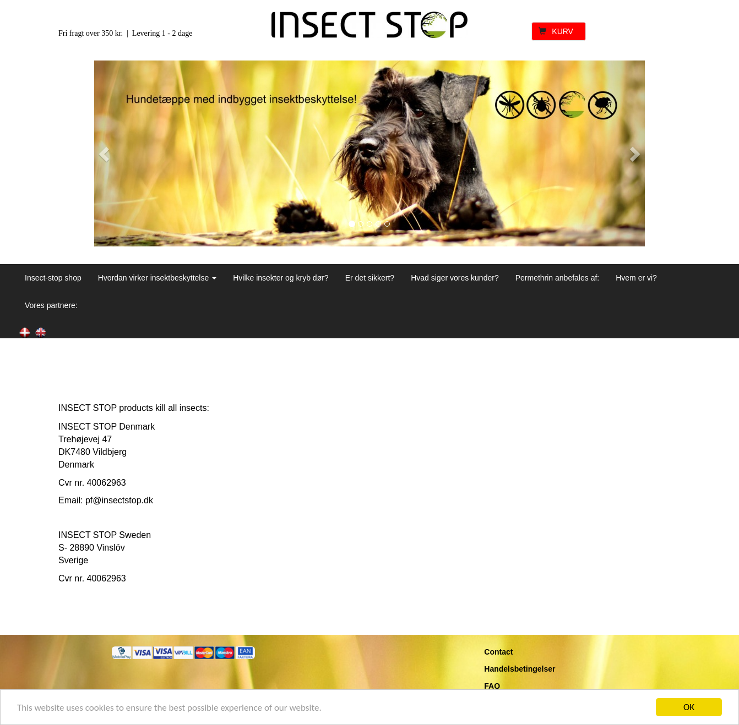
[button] (105, 153)
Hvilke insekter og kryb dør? (281, 277)
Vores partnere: (51, 305)
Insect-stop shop (53, 277)
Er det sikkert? (369, 277)
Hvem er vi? (636, 277)
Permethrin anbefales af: (557, 277)
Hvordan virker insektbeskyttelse (157, 277)
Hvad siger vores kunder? (455, 277)
